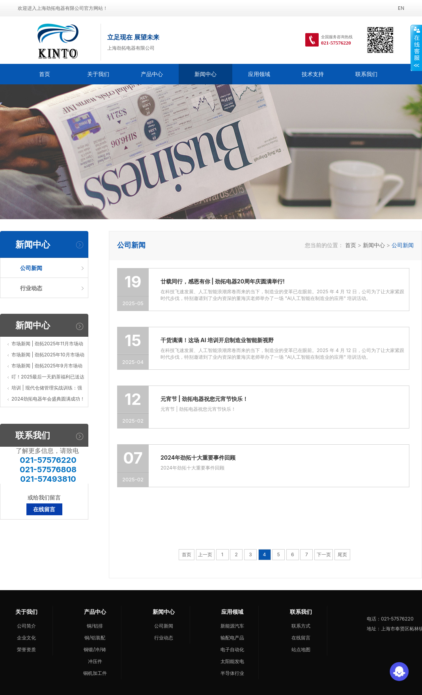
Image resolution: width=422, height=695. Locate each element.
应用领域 (259, 74)
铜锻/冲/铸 (95, 649)
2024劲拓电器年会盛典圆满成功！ (48, 399)
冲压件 (95, 661)
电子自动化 (232, 649)
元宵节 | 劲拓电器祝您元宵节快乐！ (204, 398)
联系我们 (366, 74)
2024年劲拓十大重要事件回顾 (198, 457)
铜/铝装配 (94, 638)
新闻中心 (205, 74)
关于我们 (98, 74)
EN (401, 8)
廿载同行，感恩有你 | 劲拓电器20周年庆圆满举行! (223, 281)
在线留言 (44, 509)
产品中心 (152, 74)
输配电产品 (232, 638)
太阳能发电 (232, 661)
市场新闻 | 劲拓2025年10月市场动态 (47, 356)
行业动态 (163, 638)
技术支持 (313, 74)
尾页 (342, 554)
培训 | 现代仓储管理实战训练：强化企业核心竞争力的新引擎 (46, 389)
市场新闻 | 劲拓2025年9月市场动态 (46, 367)
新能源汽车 (232, 626)
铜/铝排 (95, 626)
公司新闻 (163, 626)
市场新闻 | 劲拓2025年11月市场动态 (47, 345)
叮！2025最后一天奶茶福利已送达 (47, 377)
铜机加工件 (95, 673)
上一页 (205, 554)
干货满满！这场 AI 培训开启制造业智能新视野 (217, 340)
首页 (44, 74)
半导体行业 (232, 673)
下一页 (324, 554)
